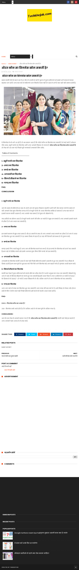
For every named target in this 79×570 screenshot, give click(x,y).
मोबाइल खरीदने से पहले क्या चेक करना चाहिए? (31, 553)
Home (4, 57)
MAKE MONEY (12, 64)
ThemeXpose (14, 567)
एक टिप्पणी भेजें (9, 370)
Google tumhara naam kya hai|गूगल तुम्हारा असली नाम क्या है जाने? (41, 533)
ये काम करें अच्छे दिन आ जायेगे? (25, 543)
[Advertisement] (39, 34)
